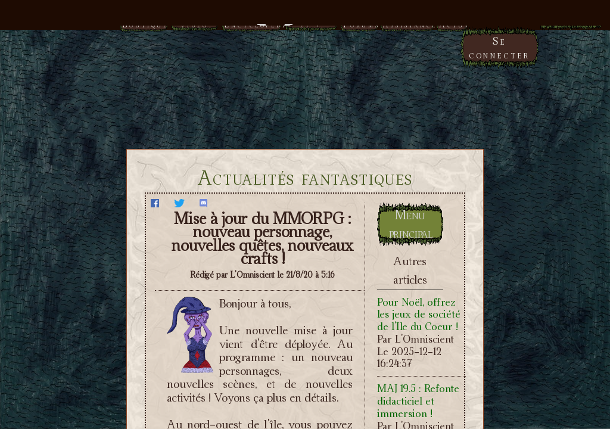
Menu (305, 19)
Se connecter (499, 48)
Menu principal (411, 224)
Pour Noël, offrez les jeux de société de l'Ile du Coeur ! (418, 314)
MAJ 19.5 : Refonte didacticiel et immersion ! (418, 400)
